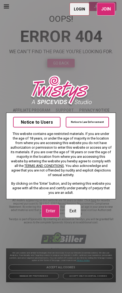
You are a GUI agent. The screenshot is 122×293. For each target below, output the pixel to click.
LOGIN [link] (79, 9)
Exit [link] (72, 210)
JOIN (106, 9)
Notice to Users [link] (37, 122)
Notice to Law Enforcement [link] (87, 122)
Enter (50, 210)
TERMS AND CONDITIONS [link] (44, 166)
